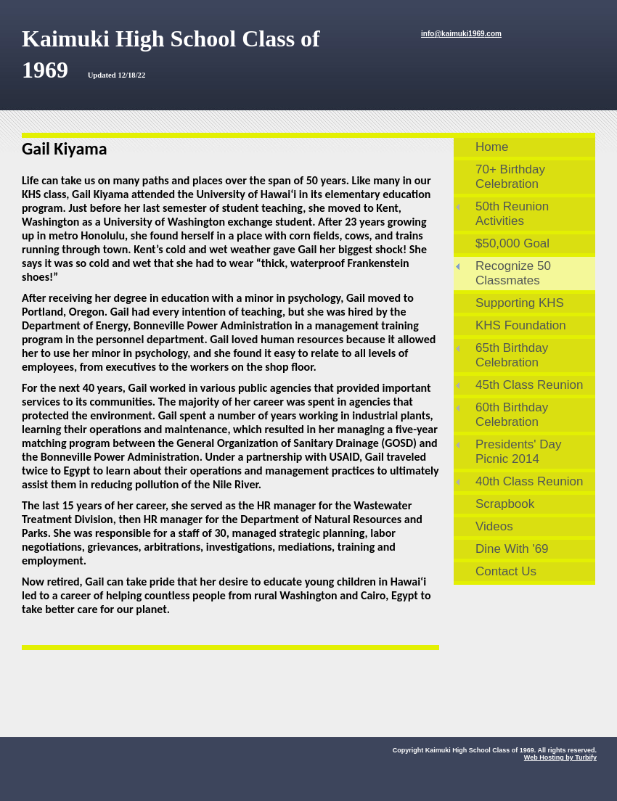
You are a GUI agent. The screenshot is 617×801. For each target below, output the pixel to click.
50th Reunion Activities (512, 214)
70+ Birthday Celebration (510, 177)
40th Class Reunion (529, 481)
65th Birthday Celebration (511, 355)
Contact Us (505, 571)
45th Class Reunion (529, 385)
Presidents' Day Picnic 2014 (518, 452)
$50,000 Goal (512, 243)
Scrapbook (504, 504)
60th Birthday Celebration (511, 414)
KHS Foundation (520, 325)
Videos (494, 526)
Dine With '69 (512, 549)
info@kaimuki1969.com (461, 34)
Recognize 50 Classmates (513, 273)
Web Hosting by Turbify (560, 757)
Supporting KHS (519, 303)
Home (491, 147)
